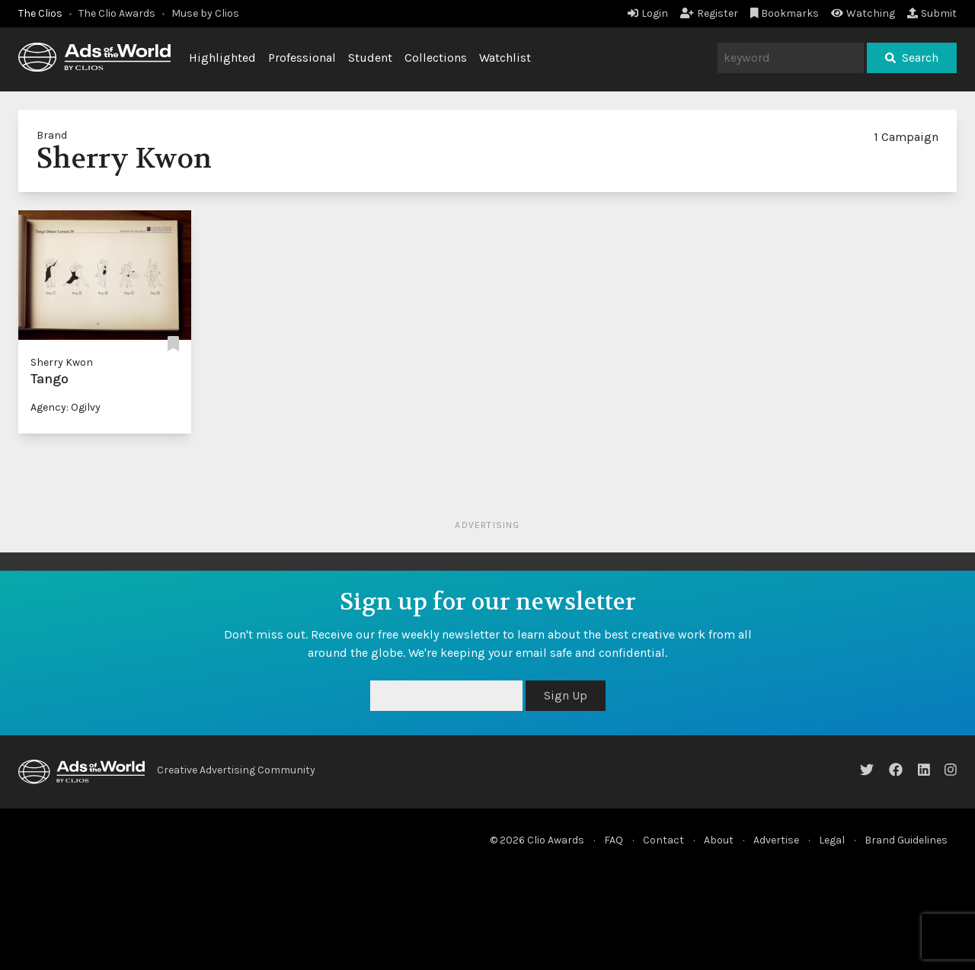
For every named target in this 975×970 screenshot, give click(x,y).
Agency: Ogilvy (65, 407)
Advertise (776, 840)
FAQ (613, 840)
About (719, 840)
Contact (663, 840)
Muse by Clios (205, 13)
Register (709, 13)
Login (648, 13)
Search (911, 57)
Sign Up (565, 695)
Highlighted (222, 57)
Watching (863, 13)
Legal (832, 840)
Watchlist (505, 57)
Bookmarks (785, 13)
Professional (302, 57)
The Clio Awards (116, 13)
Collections (435, 57)
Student (370, 57)
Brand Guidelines (906, 840)
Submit (932, 13)
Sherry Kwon (61, 362)
